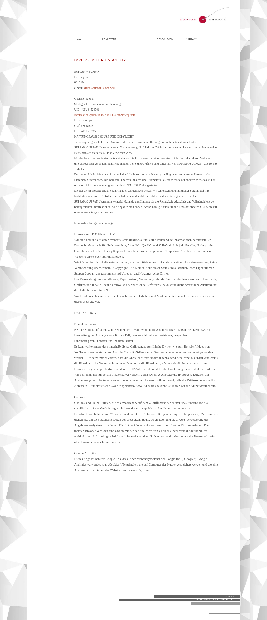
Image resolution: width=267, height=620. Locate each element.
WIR (79, 39)
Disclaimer (228, 596)
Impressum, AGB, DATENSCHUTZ (214, 600)
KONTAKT (191, 39)
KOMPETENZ (109, 39)
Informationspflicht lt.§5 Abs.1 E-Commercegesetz (104, 115)
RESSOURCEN (165, 39)
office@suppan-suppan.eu (99, 87)
